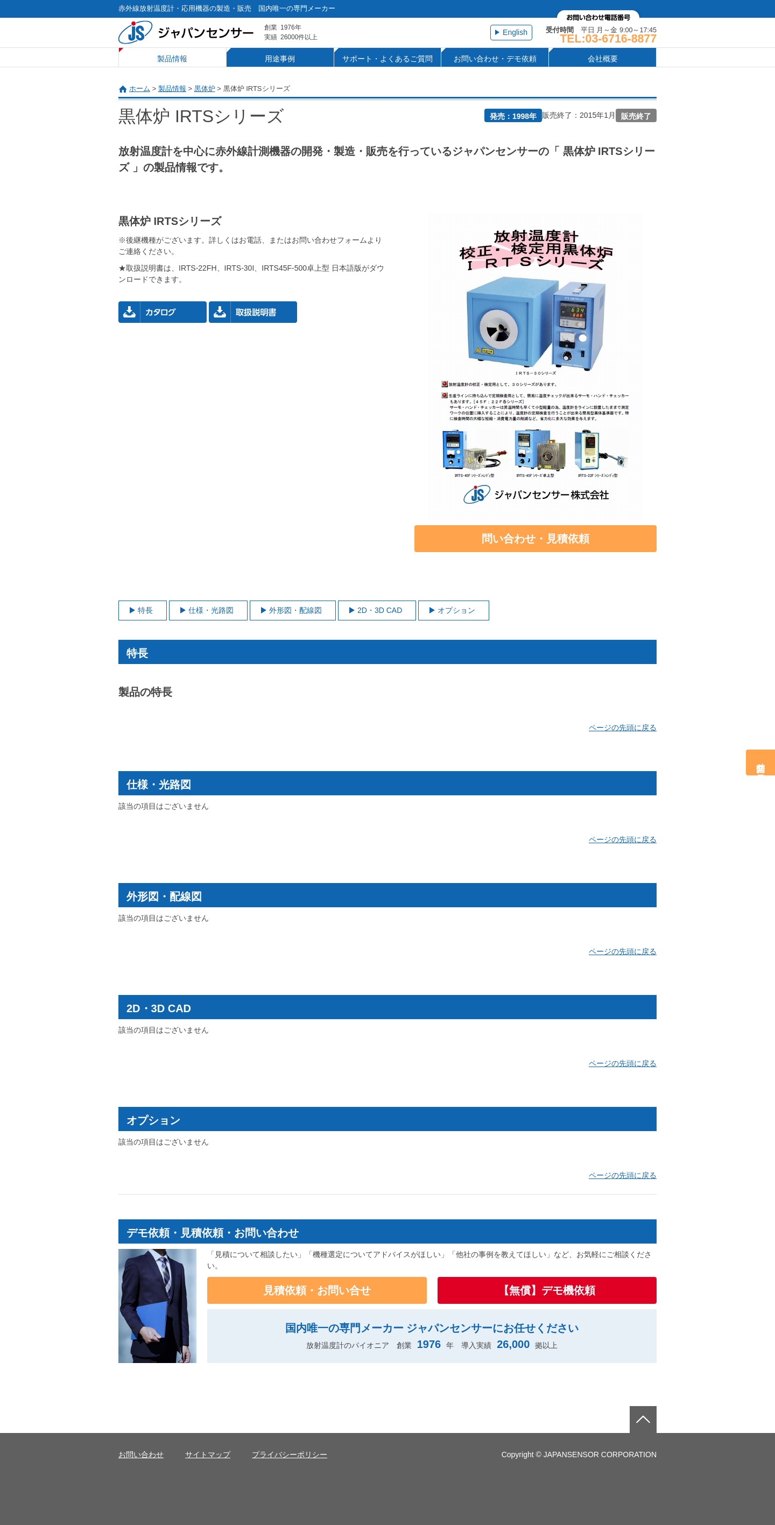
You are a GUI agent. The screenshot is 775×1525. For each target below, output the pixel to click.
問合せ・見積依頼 (760, 762)
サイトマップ (207, 1454)
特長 (145, 610)
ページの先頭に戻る (623, 727)
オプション (456, 610)
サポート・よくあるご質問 (387, 58)
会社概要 (603, 58)
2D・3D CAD (379, 610)
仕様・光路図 (211, 610)
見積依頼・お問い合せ (317, 1290)
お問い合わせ (141, 1454)
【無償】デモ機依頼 (546, 1290)
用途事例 (280, 58)
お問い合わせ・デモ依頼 (495, 58)
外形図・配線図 (295, 610)
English (515, 32)
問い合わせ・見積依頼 (535, 539)
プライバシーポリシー (289, 1454)
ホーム (139, 88)
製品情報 (172, 58)
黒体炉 (204, 88)
